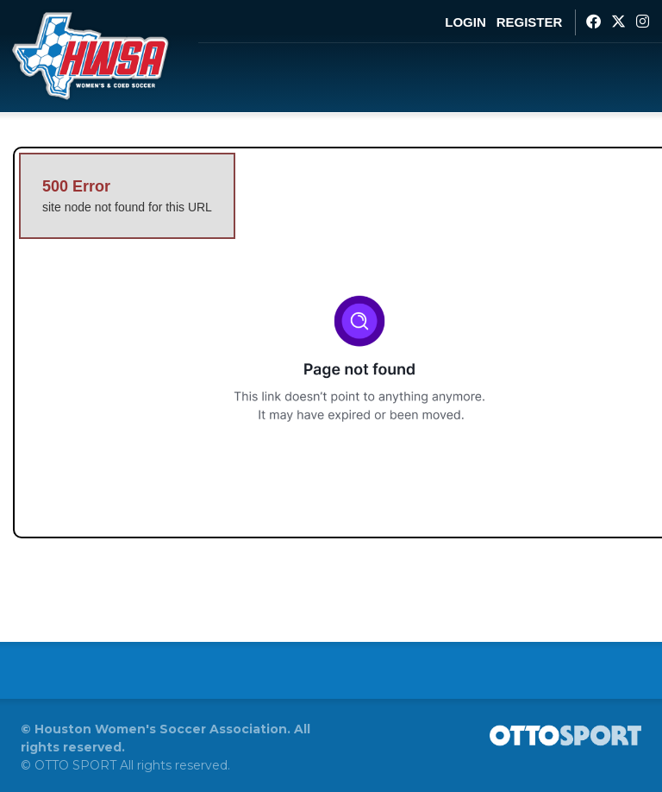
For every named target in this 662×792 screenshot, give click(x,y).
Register (529, 22)
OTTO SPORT (75, 765)
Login (465, 22)
